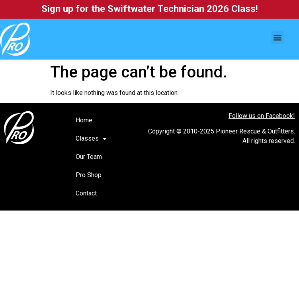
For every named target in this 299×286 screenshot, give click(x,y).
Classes (91, 138)
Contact (86, 193)
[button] (277, 37)
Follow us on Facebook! (262, 116)
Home (84, 120)
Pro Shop (89, 175)
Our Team (89, 156)
